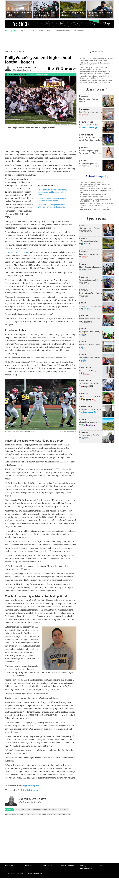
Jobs (82, 225)
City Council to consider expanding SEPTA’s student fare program (93, 68)
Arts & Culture (87, 135)
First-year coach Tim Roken (17, 252)
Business (84, 277)
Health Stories (87, 122)
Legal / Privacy (67, 866)
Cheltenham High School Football (17, 814)
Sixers (40, 30)
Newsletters (79, 30)
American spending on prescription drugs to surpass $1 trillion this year (96, 77)
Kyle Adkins (64, 810)
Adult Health (86, 367)
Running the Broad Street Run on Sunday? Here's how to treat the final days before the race (96, 190)
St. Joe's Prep (36, 814)
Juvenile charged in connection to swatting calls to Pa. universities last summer (96, 59)
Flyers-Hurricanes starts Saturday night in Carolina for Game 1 (96, 64)
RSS (100, 866)
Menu (8, 24)
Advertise (28, 866)
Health (62, 23)
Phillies (49, 30)
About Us (9, 866)
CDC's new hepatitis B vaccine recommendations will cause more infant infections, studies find (95, 184)
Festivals (85, 290)
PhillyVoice (21, 24)
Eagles (22, 30)
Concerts (84, 148)
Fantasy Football (63, 30)
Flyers (31, 30)
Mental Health (86, 406)
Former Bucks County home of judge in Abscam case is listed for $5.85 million (95, 72)
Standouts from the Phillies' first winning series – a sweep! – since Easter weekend (96, 81)
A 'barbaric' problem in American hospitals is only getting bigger (93, 195)
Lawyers (84, 432)
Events (92, 23)
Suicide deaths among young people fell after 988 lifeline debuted (95, 200)
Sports (106, 23)
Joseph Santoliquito (28, 67)
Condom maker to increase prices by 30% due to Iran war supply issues (96, 204)
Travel (83, 264)
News (47, 23)
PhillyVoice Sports (32, 790)
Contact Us (47, 866)
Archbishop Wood (64, 814)
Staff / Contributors (86, 867)
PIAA (44, 814)
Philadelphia (53, 810)
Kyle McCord (51, 814)
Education (85, 96)
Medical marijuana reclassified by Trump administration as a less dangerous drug (96, 209)
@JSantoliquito (31, 786)
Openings (84, 251)
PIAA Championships (39, 74)
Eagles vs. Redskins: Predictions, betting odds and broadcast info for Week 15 (52, 192)
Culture (76, 23)
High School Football (18, 74)
